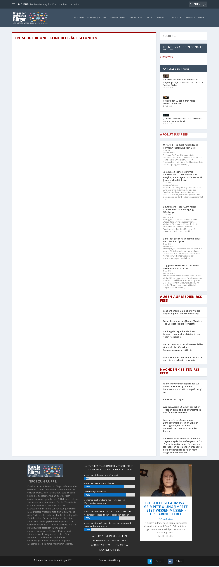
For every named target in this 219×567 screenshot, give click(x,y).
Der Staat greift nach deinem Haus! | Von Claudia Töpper (183, 241)
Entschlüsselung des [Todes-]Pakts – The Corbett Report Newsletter (182, 324)
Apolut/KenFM (155, 18)
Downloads (117, 18)
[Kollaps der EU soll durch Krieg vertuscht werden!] (166, 99)
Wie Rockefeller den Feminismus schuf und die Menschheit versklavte (183, 360)
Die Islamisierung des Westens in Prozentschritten (54, 4)
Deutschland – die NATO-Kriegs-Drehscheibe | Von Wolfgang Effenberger (180, 211)
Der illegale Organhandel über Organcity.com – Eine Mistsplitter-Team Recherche (181, 335)
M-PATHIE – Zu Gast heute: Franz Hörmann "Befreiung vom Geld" (180, 148)
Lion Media (175, 18)
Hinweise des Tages (173, 401)
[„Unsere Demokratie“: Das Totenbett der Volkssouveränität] (166, 117)
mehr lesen (165, 537)
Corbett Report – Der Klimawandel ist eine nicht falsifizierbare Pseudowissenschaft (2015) (183, 348)
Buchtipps (136, 18)
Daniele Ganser (195, 18)
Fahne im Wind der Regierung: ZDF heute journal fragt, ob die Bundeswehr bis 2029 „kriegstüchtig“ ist (182, 389)
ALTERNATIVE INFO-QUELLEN (90, 18)
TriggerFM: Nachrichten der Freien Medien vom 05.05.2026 (181, 268)
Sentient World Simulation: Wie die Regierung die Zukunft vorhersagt (181, 313)
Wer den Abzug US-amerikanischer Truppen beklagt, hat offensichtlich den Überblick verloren (182, 411)
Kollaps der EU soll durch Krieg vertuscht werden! (179, 103)
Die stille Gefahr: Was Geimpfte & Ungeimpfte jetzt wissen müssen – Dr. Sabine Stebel (183, 84)
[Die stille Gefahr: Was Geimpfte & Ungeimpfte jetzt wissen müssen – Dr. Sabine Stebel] (166, 78)
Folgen (158, 562)
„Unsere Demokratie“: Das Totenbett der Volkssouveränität (182, 121)
